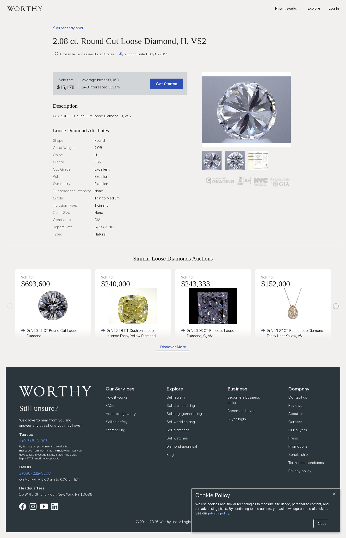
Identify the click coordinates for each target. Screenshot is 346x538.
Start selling (115, 430)
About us (295, 413)
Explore (175, 389)
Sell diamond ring (181, 405)
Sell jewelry (176, 397)
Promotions (298, 446)
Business (237, 389)
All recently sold (68, 28)
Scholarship (298, 454)
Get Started (166, 83)
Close (321, 523)
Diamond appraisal (182, 446)
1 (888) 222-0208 (35, 473)
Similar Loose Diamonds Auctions (173, 258)
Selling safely (117, 422)
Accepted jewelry (121, 413)
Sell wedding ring (181, 422)
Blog (170, 454)
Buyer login (237, 419)
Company (298, 389)
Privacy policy (299, 471)
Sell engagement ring (184, 413)
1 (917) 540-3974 (34, 441)
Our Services (120, 389)
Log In (333, 8)
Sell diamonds (178, 430)
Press (293, 438)
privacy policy (218, 513)
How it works (286, 8)
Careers (295, 422)
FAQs (110, 405)
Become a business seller (244, 400)
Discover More (173, 347)
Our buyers (297, 430)
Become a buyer (241, 410)
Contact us (297, 397)
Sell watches (177, 438)
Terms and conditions (306, 462)
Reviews (295, 405)
